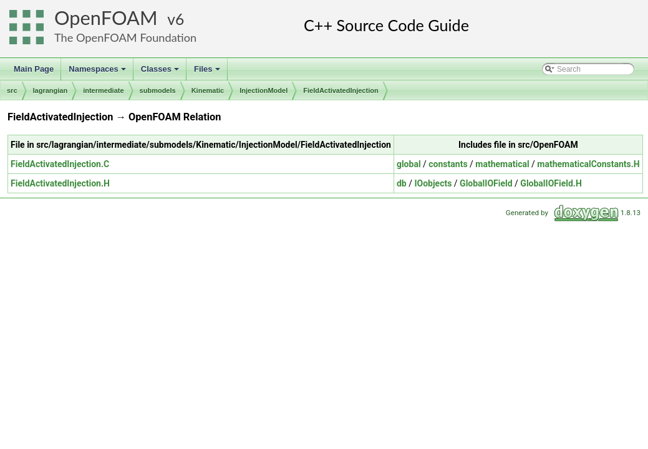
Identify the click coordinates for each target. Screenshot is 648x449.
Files (208, 72)
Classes (161, 72)
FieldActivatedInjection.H (60, 183)
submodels (158, 90)
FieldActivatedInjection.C (60, 164)
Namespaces (98, 72)
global (409, 164)
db (402, 183)
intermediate (103, 90)
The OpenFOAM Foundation (125, 37)
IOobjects (433, 183)
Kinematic (208, 90)
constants (447, 164)
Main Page (34, 69)
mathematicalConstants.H (588, 164)
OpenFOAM (106, 17)
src (12, 90)
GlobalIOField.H (550, 183)
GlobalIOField (486, 183)
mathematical (502, 164)
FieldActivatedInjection (340, 90)
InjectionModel (263, 90)
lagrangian (50, 90)
